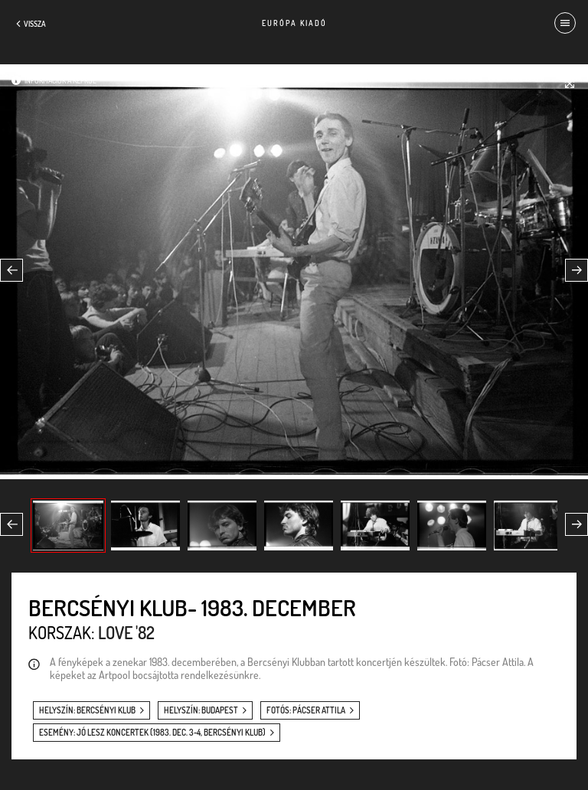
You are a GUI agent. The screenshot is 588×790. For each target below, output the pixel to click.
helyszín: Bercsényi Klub (87, 710)
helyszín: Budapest (201, 710)
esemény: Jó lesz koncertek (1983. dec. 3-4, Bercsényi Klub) (152, 732)
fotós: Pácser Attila (305, 710)
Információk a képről (60, 80)
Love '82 (126, 632)
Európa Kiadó (294, 23)
